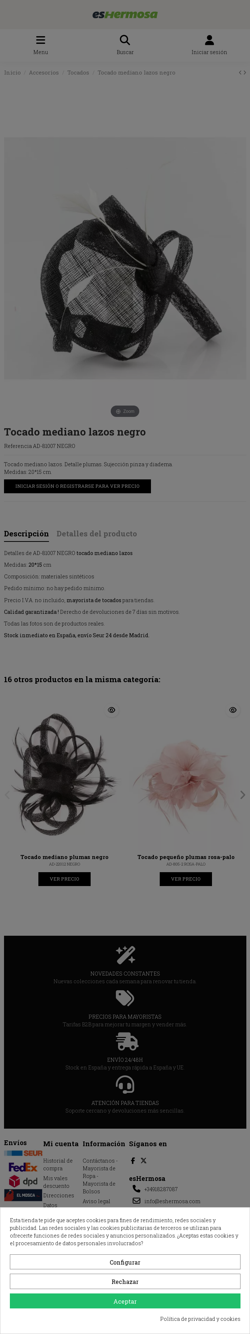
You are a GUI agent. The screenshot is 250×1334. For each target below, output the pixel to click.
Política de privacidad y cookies (200, 1318)
